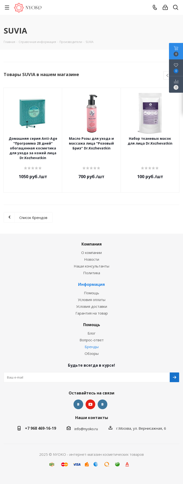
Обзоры (92, 353)
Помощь (91, 292)
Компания (91, 244)
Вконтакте (78, 404)
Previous (168, 75)
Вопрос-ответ (92, 339)
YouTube (90, 404)
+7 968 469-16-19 (40, 428)
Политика (91, 272)
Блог (91, 333)
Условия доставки (91, 306)
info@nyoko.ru (86, 428)
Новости (91, 259)
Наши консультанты (91, 266)
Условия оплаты (91, 299)
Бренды (92, 346)
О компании (91, 252)
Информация (91, 284)
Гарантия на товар (91, 313)
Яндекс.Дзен (102, 404)
